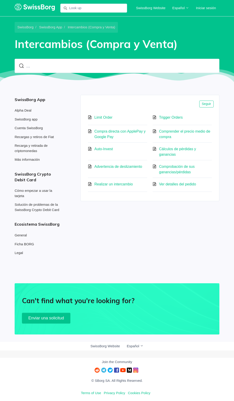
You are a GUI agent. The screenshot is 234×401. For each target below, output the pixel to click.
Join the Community (117, 362)
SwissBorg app (26, 119)
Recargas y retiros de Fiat (34, 137)
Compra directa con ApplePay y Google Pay (120, 134)
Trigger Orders (171, 117)
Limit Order (103, 117)
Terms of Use (91, 393)
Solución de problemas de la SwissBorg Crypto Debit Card (37, 207)
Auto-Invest (103, 149)
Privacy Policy (114, 393)
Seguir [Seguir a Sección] (206, 104)
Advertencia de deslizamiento (118, 166)
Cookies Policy (139, 393)
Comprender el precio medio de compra (184, 134)
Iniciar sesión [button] (206, 8)
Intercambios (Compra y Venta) (91, 27)
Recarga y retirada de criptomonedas (31, 148)
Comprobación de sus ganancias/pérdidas (177, 169)
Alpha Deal (23, 110)
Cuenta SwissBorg (29, 128)
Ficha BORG (24, 244)
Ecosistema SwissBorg (37, 224)
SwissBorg (25, 27)
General (21, 235)
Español (180, 8)
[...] (117, 66)
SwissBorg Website (150, 8)
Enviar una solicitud (46, 318)
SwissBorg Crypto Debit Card (33, 176)
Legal (19, 253)
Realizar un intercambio (113, 184)
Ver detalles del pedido (177, 184)
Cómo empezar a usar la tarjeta (33, 193)
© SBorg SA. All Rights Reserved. (117, 380)
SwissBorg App (50, 27)
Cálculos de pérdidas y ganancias (177, 151)
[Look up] (93, 8)
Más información (27, 159)
